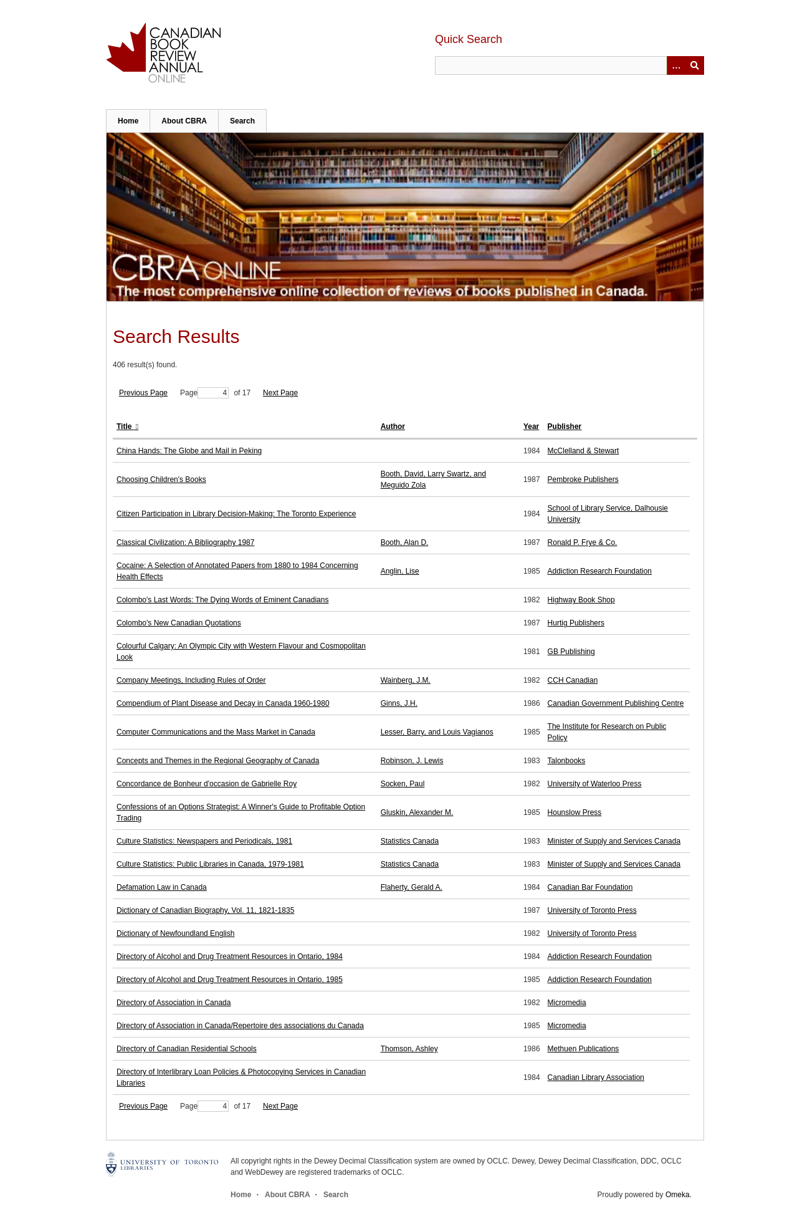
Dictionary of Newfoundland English (175, 933)
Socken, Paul (403, 783)
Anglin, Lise (400, 571)
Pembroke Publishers (583, 479)
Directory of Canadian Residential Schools (187, 1048)
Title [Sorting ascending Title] (125, 426)
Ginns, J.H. (399, 703)
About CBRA (184, 121)
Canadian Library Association (596, 1077)
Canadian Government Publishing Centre (616, 703)
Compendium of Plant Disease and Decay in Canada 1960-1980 (223, 703)
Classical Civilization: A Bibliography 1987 (185, 542)
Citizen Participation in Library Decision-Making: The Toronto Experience (236, 513)
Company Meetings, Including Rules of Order (191, 680)
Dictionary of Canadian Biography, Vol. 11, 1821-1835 (205, 910)
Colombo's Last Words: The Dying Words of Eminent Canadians (222, 599)
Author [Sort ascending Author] (393, 426)
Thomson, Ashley (409, 1048)
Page (204, 392)
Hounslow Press (575, 812)
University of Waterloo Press (595, 783)
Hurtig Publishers (576, 623)
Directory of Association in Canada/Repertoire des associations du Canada (240, 1025)
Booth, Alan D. (405, 542)
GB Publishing (571, 651)
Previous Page (143, 392)
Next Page (280, 392)
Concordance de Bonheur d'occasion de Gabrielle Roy (207, 783)
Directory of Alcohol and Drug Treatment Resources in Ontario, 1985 (230, 979)
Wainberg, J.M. (406, 680)
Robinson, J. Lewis (412, 760)
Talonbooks (567, 760)
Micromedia (567, 1002)
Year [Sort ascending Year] (531, 426)
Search (242, 121)
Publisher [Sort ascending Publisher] (565, 426)
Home (128, 121)
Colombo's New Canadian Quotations (179, 623)
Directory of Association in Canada (174, 1002)
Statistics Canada (410, 841)
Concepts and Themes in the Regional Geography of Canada (218, 760)
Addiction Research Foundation (600, 571)
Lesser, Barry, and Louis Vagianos (437, 732)
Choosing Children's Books (161, 479)
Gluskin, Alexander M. (417, 812)
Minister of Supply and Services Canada (614, 841)
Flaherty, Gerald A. (411, 887)
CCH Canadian (573, 680)
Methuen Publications (583, 1048)
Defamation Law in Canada (162, 887)
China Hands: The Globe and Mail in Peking (189, 450)
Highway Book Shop (581, 599)
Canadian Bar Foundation (590, 887)
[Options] (676, 65)
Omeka (677, 1194)
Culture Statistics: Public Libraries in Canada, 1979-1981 (210, 864)
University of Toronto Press (592, 910)
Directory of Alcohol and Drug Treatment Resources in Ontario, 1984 (230, 956)
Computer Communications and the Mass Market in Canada (216, 732)
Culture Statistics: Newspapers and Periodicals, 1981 (204, 841)
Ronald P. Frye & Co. (582, 542)
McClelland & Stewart (583, 450)
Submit (694, 65)
